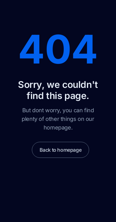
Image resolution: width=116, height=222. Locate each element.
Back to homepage (61, 150)
